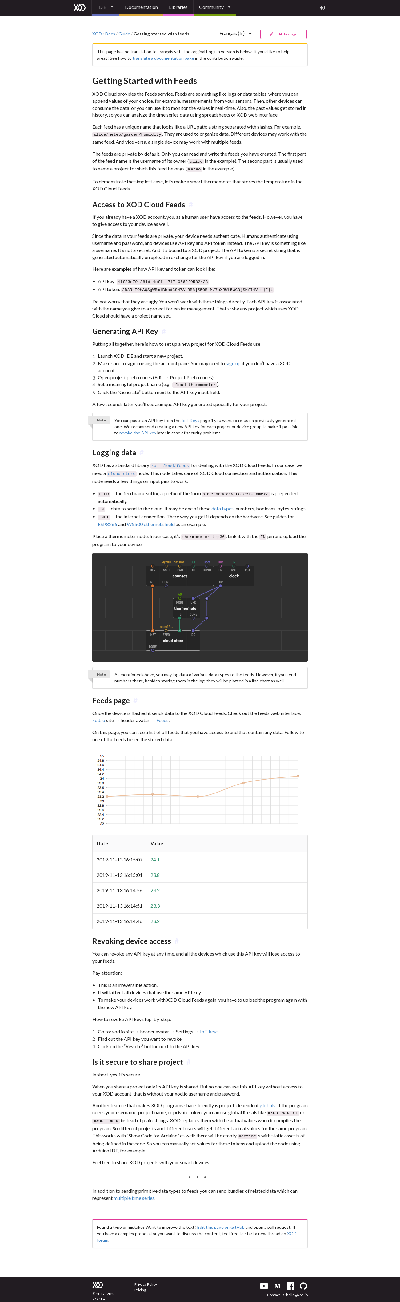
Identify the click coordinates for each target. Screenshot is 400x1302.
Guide (124, 34)
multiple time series (134, 1189)
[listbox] (105, 8)
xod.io (98, 714)
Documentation (141, 7)
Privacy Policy (145, 1276)
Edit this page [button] (283, 34)
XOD (97, 34)
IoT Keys (190, 417)
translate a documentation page (163, 58)
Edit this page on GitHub (221, 1218)
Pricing (140, 1281)
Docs (110, 34)
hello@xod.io (297, 1286)
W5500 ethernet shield (151, 518)
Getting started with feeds (161, 34)
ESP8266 (107, 518)
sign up (233, 360)
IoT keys (209, 1025)
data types (222, 503)
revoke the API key (137, 429)
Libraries (178, 7)
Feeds (162, 714)
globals (267, 1099)
